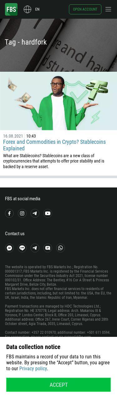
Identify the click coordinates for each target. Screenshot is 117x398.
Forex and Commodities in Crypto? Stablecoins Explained (54, 145)
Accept (59, 384)
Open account (85, 9)
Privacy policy (33, 368)
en (37, 9)
